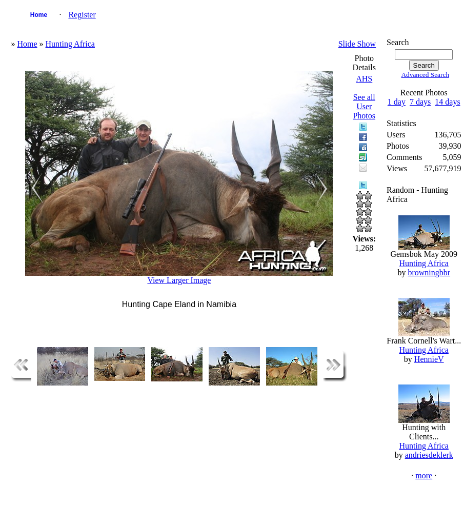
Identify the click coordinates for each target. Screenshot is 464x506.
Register (81, 14)
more (423, 475)
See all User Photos (364, 106)
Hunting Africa (70, 43)
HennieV (429, 359)
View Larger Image (179, 280)
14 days (447, 101)
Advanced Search (425, 74)
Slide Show (357, 43)
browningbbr (429, 272)
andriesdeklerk (429, 455)
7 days (420, 101)
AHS (364, 78)
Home (38, 14)
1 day (397, 101)
